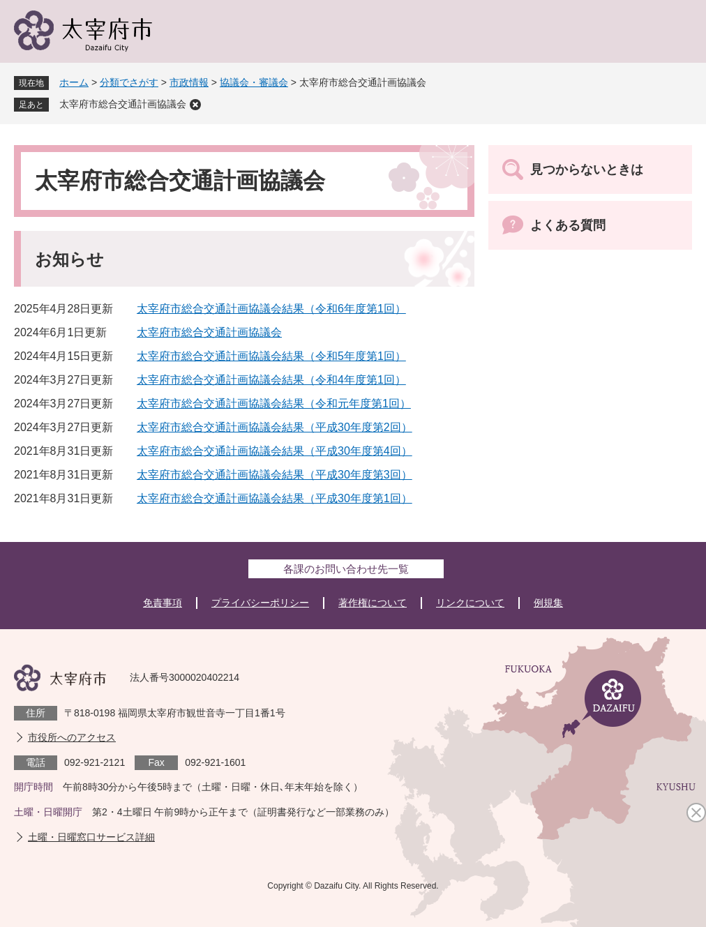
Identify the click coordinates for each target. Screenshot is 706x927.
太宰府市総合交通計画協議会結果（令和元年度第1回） (274, 403)
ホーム (74, 82)
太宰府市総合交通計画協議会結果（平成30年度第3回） (274, 475)
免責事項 (162, 602)
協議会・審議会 (254, 82)
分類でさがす (129, 82)
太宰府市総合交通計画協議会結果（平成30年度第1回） (274, 498)
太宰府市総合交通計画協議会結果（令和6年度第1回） (271, 309)
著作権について (372, 602)
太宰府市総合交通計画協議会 (122, 104)
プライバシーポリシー (260, 602)
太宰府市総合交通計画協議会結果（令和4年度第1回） (271, 380)
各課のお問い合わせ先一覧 (346, 569)
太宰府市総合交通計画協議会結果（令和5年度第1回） (271, 356)
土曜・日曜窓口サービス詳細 (91, 837)
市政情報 (189, 82)
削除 (195, 104)
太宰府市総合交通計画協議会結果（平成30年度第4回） (274, 451)
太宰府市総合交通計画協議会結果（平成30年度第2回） (274, 427)
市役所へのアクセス (72, 737)
